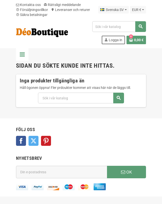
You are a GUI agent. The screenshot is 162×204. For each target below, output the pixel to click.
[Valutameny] (138, 9)
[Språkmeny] (113, 9)
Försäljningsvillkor (32, 10)
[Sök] (119, 26)
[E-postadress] (61, 172)
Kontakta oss (28, 5)
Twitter (33, 141)
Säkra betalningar (32, 15)
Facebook (21, 141)
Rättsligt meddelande (62, 5)
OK (126, 172)
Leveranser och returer (70, 10)
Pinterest (46, 141)
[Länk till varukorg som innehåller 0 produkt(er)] (136, 40)
